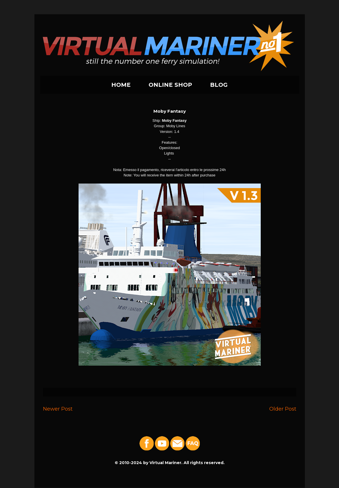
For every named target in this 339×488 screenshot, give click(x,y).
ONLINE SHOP (170, 84)
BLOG (219, 84)
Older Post (282, 408)
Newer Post (58, 408)
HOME (121, 84)
